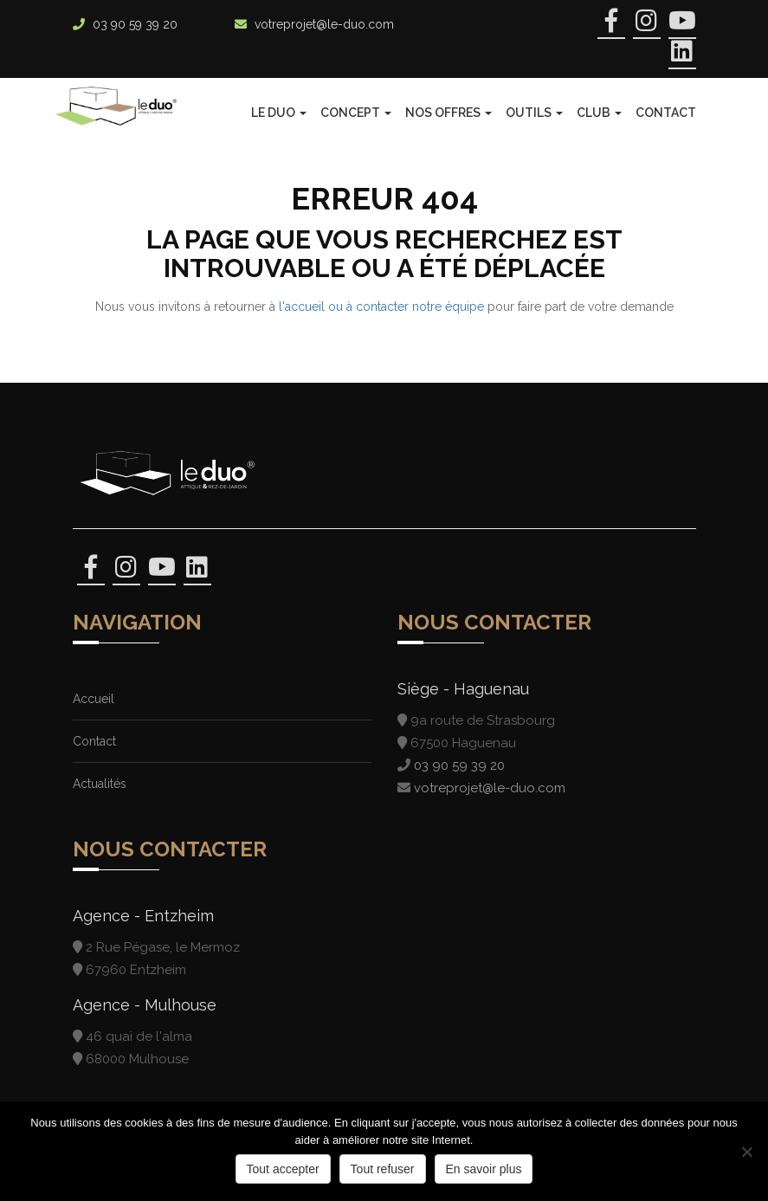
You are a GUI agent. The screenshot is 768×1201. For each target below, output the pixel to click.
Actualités (99, 784)
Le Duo (279, 112)
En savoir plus (484, 1169)
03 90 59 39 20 (135, 24)
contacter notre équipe (420, 306)
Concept (355, 112)
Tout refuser (383, 1169)
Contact (666, 112)
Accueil (93, 699)
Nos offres (448, 112)
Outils (534, 112)
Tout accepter (283, 1169)
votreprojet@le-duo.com (324, 24)
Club (599, 112)
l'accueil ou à (317, 306)
